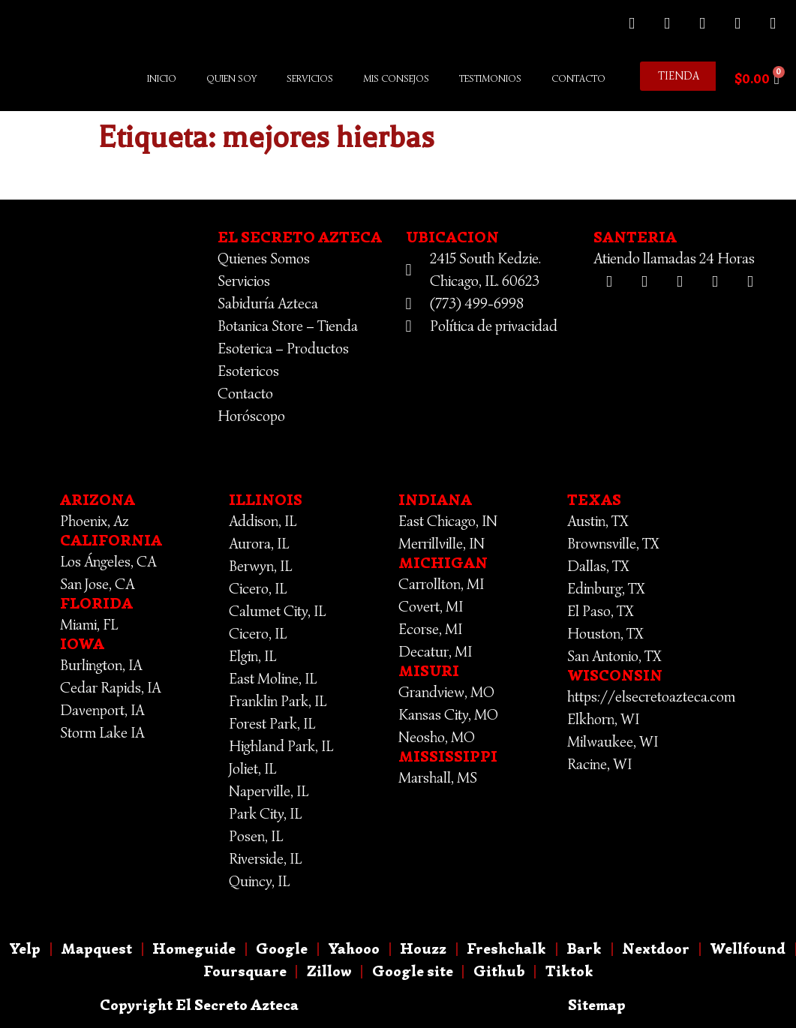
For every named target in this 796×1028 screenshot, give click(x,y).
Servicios (310, 78)
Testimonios (490, 78)
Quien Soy (231, 78)
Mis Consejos (396, 78)
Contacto (578, 78)
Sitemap (597, 1005)
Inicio (161, 78)
